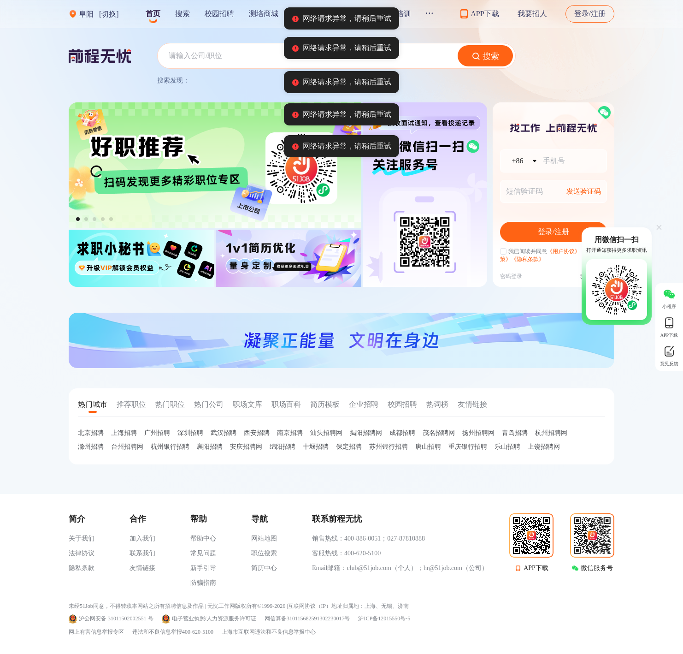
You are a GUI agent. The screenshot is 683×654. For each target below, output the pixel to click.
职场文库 (247, 404)
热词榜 (437, 404)
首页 (153, 14)
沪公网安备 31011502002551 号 (116, 619)
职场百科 (286, 404)
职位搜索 (264, 553)
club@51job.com (369, 568)
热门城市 (92, 404)
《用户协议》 (563, 251)
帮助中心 (203, 538)
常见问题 (203, 553)
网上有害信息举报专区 (96, 632)
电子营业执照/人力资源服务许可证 (214, 619)
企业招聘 (363, 404)
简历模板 (325, 404)
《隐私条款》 (527, 259)
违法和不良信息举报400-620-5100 (172, 632)
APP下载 (536, 568)
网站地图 (264, 538)
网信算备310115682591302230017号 (307, 619)
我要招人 (532, 14)
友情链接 (472, 404)
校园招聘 (219, 14)
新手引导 (203, 568)
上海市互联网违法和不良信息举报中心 (269, 632)
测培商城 (263, 14)
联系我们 (142, 553)
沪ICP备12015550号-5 (384, 619)
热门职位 (170, 404)
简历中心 (264, 568)
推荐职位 (131, 404)
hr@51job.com (443, 568)
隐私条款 (81, 568)
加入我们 (142, 538)
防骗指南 (203, 582)
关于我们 (81, 538)
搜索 (182, 14)
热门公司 (209, 404)
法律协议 (81, 553)
